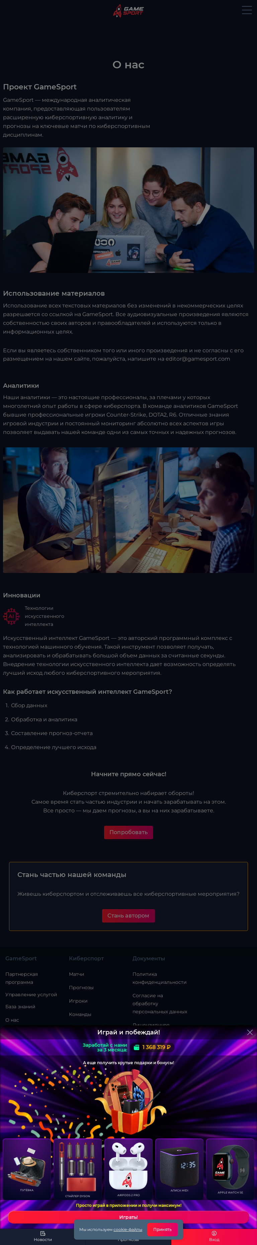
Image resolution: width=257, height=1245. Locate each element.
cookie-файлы (127, 1229)
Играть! (128, 1217)
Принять (162, 1229)
